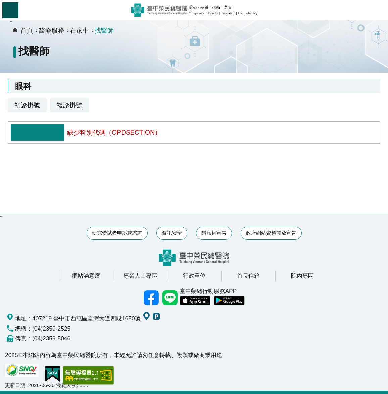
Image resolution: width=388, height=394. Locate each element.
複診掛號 (69, 105)
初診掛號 (27, 105)
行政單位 (194, 275)
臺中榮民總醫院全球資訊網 (194, 10)
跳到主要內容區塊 (3, 3)
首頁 (26, 30)
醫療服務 (51, 30)
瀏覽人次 (66, 385)
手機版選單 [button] (10, 10)
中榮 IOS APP (195, 300)
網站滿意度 (86, 275)
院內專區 (302, 275)
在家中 (79, 30)
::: (1, 215)
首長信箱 (248, 275)
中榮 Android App (229, 300)
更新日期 (15, 385)
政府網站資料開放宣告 (271, 233)
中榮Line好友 (170, 297)
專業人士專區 (140, 275)
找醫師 (104, 30)
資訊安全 (172, 233)
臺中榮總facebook (151, 297)
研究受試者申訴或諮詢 (117, 233)
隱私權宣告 (214, 233)
